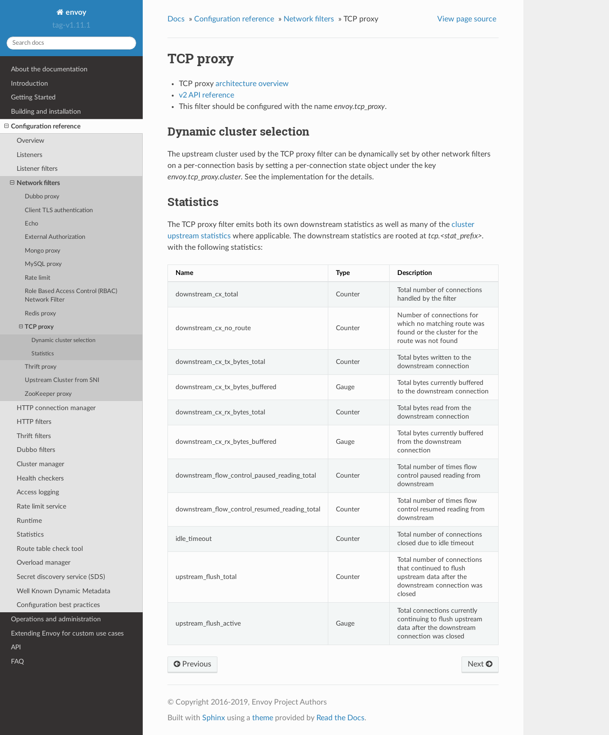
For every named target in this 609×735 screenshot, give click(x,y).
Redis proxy (40, 314)
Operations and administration (56, 619)
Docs (176, 19)
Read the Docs (340, 718)
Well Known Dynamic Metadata (63, 591)
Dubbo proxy (42, 197)
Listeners (29, 154)
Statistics (42, 353)
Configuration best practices (58, 604)
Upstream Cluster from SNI (62, 380)
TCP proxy (36, 327)
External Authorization (55, 237)
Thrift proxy (41, 367)
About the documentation (49, 69)
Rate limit (37, 278)
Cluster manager (40, 464)
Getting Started (33, 97)
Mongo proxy (42, 251)
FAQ (17, 661)
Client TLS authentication (59, 210)
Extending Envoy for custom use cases (67, 633)
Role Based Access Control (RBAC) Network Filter (71, 295)
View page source (466, 19)
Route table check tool (50, 548)
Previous (192, 664)
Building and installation (46, 111)
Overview (30, 140)
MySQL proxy (43, 264)
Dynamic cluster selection (63, 340)
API (16, 647)
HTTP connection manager (56, 408)
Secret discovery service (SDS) (61, 576)
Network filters (35, 183)
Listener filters (37, 168)
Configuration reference (42, 126)
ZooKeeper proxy (48, 394)
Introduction (29, 83)
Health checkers (40, 478)
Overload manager (43, 562)
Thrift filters (34, 436)
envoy (75, 12)
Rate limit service (41, 506)
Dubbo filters (36, 449)
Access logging (38, 492)
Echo (31, 224)
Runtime (29, 520)
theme (262, 718)
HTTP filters (34, 421)
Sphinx (213, 718)
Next (480, 664)
